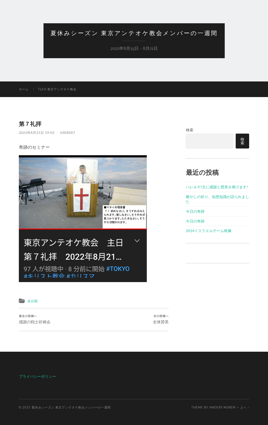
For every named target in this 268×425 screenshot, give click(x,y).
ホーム (24, 89)
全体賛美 (161, 319)
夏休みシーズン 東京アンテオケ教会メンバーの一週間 (134, 33)
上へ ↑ (244, 407)
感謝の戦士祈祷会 (34, 319)
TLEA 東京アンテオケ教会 (57, 89)
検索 (189, 130)
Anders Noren (222, 407)
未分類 (32, 301)
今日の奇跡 (195, 211)
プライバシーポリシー (37, 376)
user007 (67, 133)
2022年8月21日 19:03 (36, 133)
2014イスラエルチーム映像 (208, 230)
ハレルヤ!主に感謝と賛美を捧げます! (217, 187)
